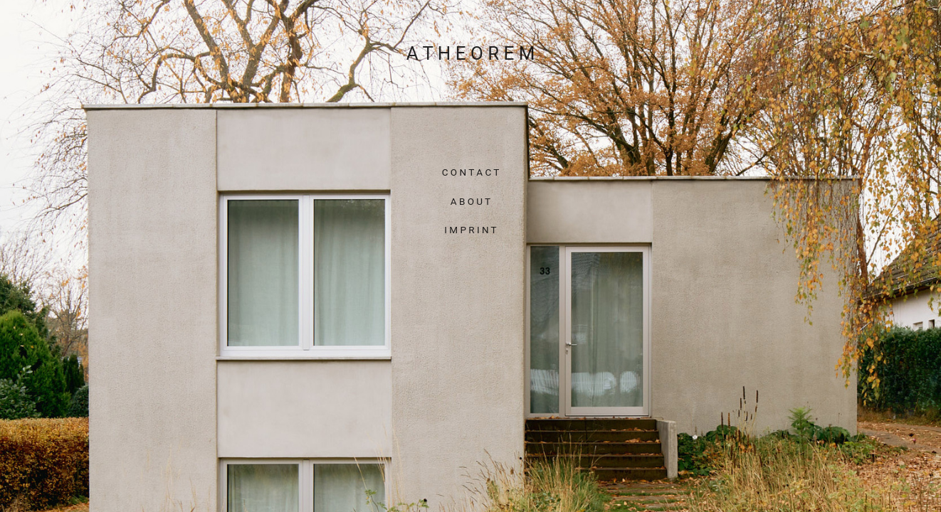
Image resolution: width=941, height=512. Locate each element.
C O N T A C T (471, 172)
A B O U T (470, 201)
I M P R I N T (470, 230)
